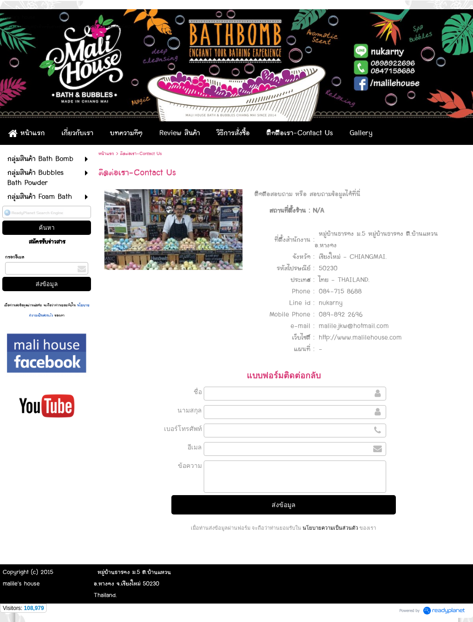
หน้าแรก (106, 154)
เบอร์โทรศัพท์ (183, 428)
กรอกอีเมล (14, 257)
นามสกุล (189, 410)
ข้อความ (190, 465)
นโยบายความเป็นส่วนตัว (330, 528)
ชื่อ (198, 391)
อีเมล (195, 447)
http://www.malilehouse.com (360, 337)
